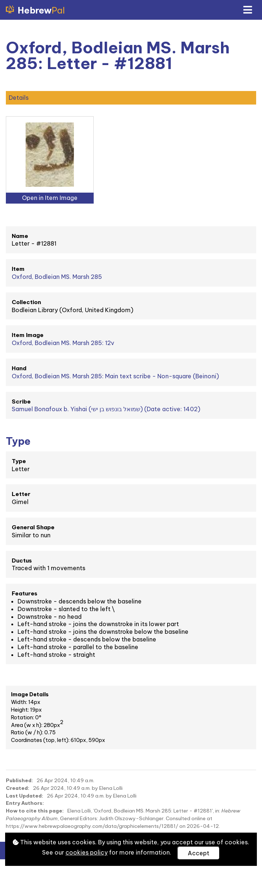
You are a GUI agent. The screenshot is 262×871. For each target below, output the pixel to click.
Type (19, 461)
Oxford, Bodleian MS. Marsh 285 (57, 276)
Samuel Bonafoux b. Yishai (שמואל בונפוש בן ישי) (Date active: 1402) (106, 409)
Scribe (21, 401)
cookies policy (87, 852)
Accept (198, 853)
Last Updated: (24, 795)
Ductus (22, 560)
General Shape (33, 527)
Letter (21, 494)
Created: (17, 788)
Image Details (30, 694)
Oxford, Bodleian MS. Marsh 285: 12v (63, 342)
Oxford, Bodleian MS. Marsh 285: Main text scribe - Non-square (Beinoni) (115, 376)
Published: (19, 780)
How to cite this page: (35, 810)
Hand (19, 368)
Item (18, 268)
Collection (26, 302)
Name (20, 235)
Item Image (28, 335)
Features (24, 593)
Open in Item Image (50, 197)
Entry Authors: (25, 803)
